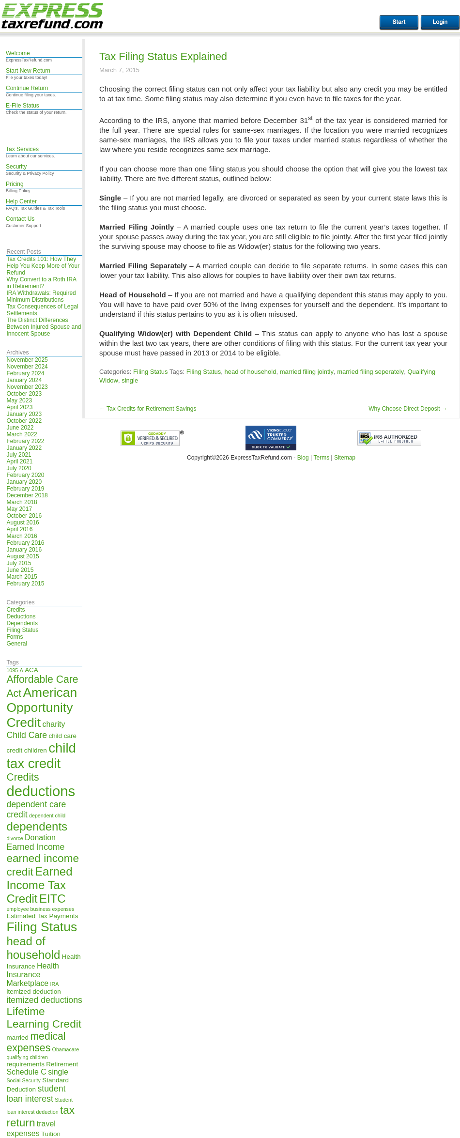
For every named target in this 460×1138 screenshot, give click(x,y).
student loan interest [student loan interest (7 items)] (35, 1094)
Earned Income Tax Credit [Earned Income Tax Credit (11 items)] (39, 885)
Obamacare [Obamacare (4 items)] (65, 1049)
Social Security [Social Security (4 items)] (23, 1080)
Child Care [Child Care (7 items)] (26, 735)
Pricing (15, 184)
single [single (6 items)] (58, 1072)
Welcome (18, 53)
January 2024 (24, 380)
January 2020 (24, 481)
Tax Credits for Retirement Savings (148, 408)
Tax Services (22, 149)
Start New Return (28, 70)
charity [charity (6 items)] (53, 724)
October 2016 (24, 515)
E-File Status (22, 105)
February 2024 (25, 373)
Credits (15, 609)
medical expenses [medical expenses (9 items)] (35, 1041)
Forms (14, 636)
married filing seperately (370, 371)
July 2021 (18, 454)
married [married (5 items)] (17, 1037)
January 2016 (24, 549)
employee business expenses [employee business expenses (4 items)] (40, 909)
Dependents (22, 623)
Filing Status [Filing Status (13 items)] (41, 927)
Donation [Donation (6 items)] (40, 837)
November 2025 (26, 359)
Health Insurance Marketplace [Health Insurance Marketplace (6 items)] (32, 974)
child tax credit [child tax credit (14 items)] (41, 755)
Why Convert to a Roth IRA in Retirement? (41, 283)
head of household (250, 371)
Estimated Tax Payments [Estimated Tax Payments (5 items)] (42, 916)
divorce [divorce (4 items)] (14, 838)
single (130, 380)
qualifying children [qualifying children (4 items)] (26, 1057)
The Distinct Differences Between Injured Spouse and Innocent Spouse (43, 327)
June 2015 (19, 570)
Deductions (20, 616)
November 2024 (26, 366)
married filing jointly (307, 371)
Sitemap (344, 457)
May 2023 (19, 400)
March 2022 (21, 434)
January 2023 (24, 414)
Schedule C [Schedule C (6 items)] (26, 1072)
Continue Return (27, 88)
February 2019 (25, 488)
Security (16, 166)
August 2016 (22, 522)
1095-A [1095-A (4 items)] (14, 670)
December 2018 (26, 495)
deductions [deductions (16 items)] (40, 791)
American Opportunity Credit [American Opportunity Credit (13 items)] (41, 707)
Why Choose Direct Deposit (407, 408)
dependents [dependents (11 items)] (36, 826)
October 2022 (24, 420)
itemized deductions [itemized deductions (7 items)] (44, 1000)
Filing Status (22, 630)
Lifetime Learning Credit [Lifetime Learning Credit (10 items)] (43, 1017)
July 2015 (18, 563)
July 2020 (18, 468)
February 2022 (25, 441)
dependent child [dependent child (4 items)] (47, 815)
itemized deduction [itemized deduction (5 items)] (33, 991)
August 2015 (22, 556)
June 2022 (19, 427)
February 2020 (25, 475)
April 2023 (19, 407)
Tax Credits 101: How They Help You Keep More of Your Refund (42, 266)
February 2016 (25, 542)
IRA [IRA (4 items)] (54, 984)
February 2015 (25, 583)
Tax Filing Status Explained (163, 56)
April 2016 (19, 529)
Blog (303, 457)
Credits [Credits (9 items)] (22, 777)
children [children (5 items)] (35, 750)
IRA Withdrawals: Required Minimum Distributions (41, 296)
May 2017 (19, 509)
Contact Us (20, 218)
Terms (321, 457)
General (16, 643)
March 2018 (21, 502)
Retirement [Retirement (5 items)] (62, 1064)
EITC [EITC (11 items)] (52, 898)
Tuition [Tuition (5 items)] (51, 1134)
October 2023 (24, 393)
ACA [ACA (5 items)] (31, 670)
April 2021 (19, 461)
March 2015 (21, 576)
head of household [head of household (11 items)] (33, 948)
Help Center (21, 201)
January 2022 (24, 448)
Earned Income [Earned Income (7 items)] (35, 847)
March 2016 (21, 536)
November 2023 (26, 387)
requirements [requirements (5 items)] (25, 1064)
